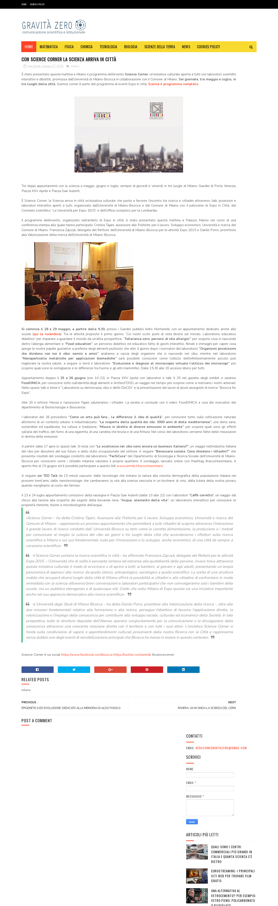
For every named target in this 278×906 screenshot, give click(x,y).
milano (75, 67)
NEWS (186, 46)
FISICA (69, 46)
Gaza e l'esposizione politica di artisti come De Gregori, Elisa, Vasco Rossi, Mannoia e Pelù (233, 303)
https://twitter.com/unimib (132, 768)
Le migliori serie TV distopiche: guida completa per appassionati (233, 345)
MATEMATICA (49, 46)
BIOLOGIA (130, 46)
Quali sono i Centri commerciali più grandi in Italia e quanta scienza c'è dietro (231, 176)
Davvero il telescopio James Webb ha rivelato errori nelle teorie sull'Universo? (233, 281)
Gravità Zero (50, 900)
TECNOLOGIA (108, 46)
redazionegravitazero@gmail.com (221, 70)
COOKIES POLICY (37, 4)
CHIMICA (87, 46)
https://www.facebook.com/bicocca (87, 768)
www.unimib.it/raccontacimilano (96, 525)
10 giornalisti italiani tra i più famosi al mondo (233, 323)
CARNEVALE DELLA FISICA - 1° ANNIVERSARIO (231, 239)
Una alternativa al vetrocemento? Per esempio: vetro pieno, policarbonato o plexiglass (233, 220)
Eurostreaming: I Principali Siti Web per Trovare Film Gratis (233, 198)
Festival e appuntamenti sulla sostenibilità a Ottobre (230, 261)
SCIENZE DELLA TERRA (159, 46)
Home (24, 4)
